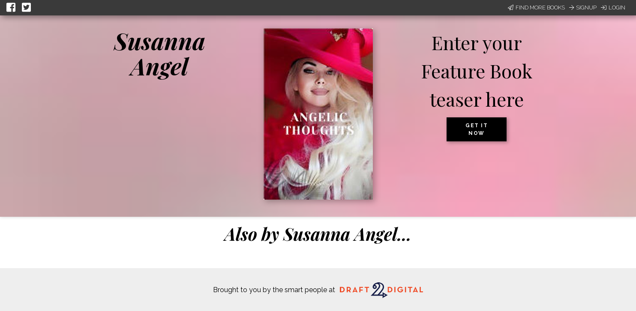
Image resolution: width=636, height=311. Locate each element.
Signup (583, 7)
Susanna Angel (159, 53)
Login (613, 7)
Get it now (476, 129)
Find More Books (536, 7)
